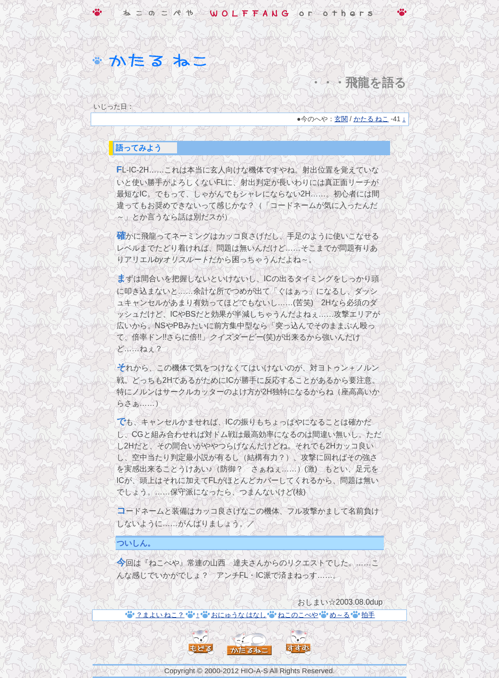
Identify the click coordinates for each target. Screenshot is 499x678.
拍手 (368, 615)
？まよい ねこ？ (160, 615)
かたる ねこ (371, 119)
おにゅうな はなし (239, 615)
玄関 (341, 119)
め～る (340, 615)
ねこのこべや (298, 615)
